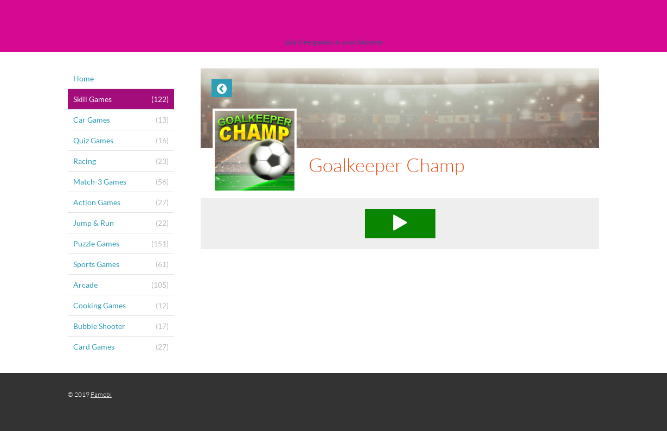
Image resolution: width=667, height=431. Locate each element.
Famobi (101, 394)
